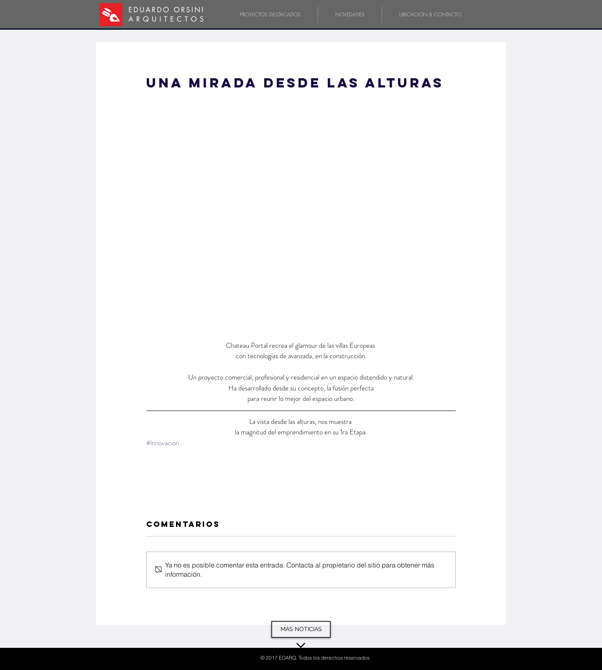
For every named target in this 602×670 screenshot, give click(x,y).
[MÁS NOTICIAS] (301, 629)
